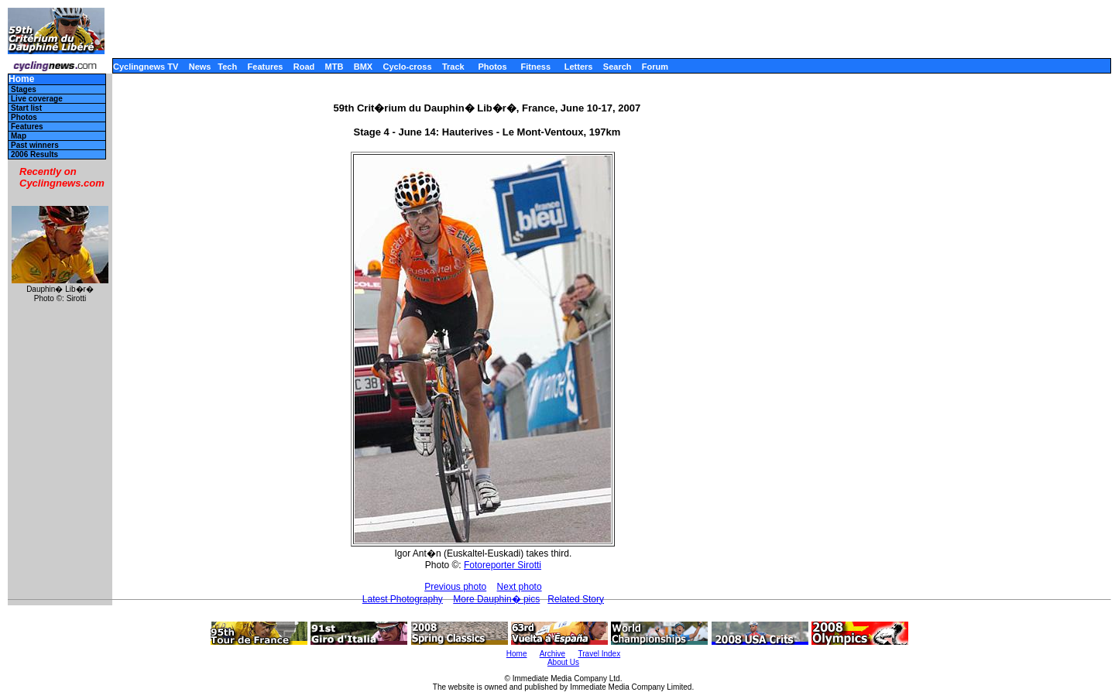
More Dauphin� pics (496, 599)
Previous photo (455, 586)
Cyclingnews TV (145, 66)
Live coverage (37, 98)
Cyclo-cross (407, 66)
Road (304, 66)
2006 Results (34, 154)
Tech (227, 66)
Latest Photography (402, 599)
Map (18, 136)
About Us (563, 662)
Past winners (35, 145)
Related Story (575, 599)
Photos (492, 66)
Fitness (535, 66)
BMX (363, 66)
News (200, 66)
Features (265, 66)
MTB (334, 66)
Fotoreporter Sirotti (502, 565)
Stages (23, 89)
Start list (26, 108)
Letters (578, 66)
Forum (655, 66)
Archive (552, 653)
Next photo (519, 586)
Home (21, 79)
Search (617, 66)
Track (453, 66)
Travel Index (599, 653)
